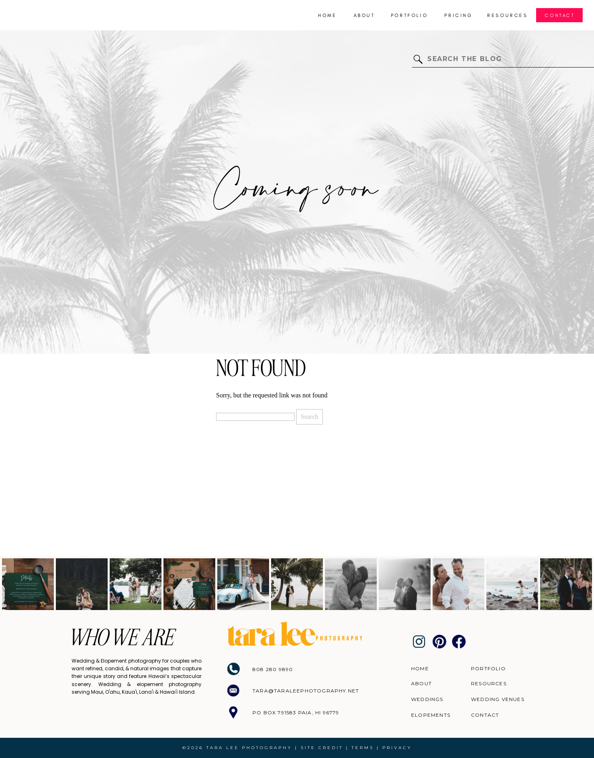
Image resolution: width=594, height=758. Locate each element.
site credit (322, 747)
